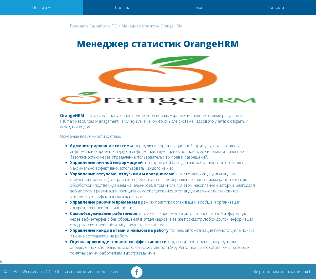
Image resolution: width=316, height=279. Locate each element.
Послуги (41, 7)
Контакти (275, 7)
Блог (198, 7)
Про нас (122, 7)
